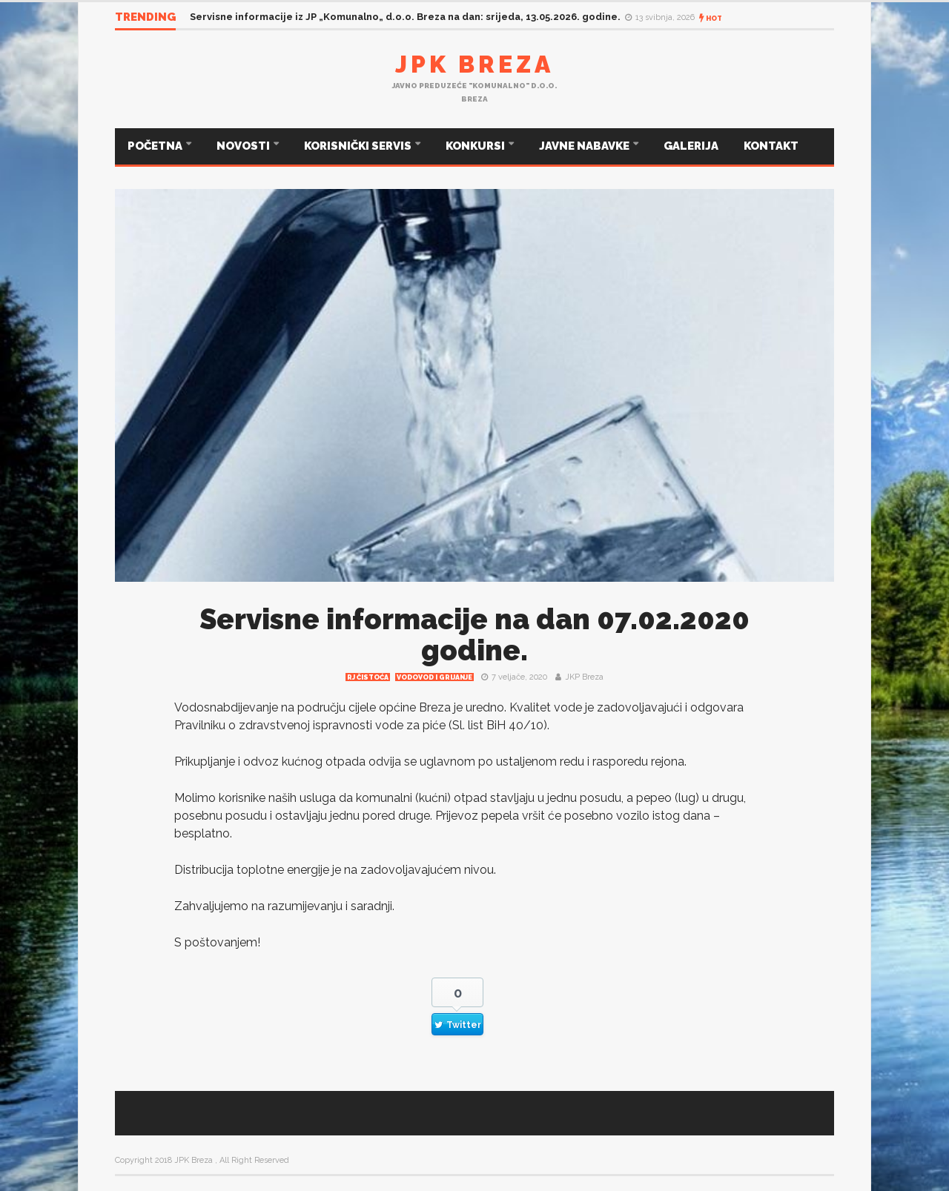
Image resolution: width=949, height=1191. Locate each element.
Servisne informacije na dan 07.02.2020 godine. (474, 635)
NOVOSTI (244, 146)
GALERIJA (691, 146)
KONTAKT (771, 146)
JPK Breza (474, 64)
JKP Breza (584, 677)
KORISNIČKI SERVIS (359, 146)
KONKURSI (476, 146)
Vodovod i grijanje (434, 677)
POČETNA (156, 146)
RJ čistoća (367, 677)
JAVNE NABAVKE (585, 146)
